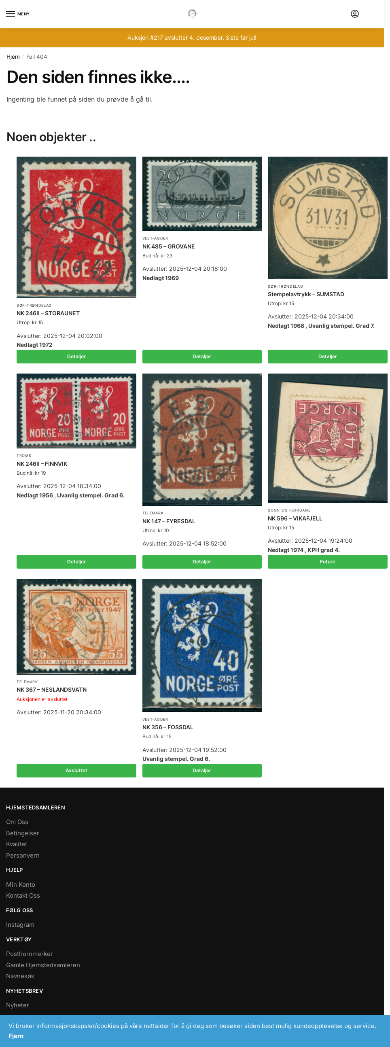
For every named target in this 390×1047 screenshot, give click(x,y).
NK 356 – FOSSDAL (167, 727)
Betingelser (22, 833)
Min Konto (20, 884)
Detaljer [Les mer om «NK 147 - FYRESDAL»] (202, 562)
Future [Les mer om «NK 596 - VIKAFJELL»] (327, 562)
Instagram (20, 924)
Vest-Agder (155, 238)
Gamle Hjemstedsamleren (43, 965)
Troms (24, 455)
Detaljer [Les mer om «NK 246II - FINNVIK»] (76, 562)
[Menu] (18, 14)
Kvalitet (16, 844)
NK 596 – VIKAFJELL (295, 518)
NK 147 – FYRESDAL (168, 521)
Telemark (153, 513)
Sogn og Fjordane (289, 510)
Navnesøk (20, 976)
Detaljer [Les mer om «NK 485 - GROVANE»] (202, 356)
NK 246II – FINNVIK (42, 463)
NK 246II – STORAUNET (48, 313)
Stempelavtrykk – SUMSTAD (306, 294)
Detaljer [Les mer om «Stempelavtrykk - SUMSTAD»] (327, 356)
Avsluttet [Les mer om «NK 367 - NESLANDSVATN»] (76, 770)
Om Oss (17, 822)
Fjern (15, 1036)
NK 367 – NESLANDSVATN (52, 689)
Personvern (23, 855)
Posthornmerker (29, 954)
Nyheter (17, 1005)
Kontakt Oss (23, 895)
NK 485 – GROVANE (168, 246)
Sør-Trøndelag (34, 305)
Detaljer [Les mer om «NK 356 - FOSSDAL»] (202, 770)
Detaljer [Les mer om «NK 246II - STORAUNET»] (76, 356)
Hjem (13, 56)
